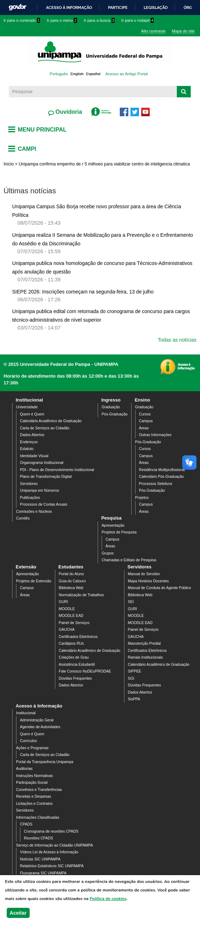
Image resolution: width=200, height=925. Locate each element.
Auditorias (24, 769)
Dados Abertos (32, 435)
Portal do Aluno (71, 574)
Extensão (26, 566)
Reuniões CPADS (38, 838)
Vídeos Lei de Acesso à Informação (49, 852)
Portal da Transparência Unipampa (44, 762)
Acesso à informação (69, 7)
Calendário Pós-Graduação (161, 477)
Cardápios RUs (71, 643)
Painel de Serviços (74, 623)
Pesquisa (111, 518)
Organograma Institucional (41, 463)
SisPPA (134, 699)
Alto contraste (153, 31)
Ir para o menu (62, 20)
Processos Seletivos (156, 484)
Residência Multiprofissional (162, 470)
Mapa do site (183, 31)
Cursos (145, 414)
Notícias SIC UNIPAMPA (40, 859)
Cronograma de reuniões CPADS (51, 831)
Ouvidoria (68, 112)
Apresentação (113, 525)
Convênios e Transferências (39, 790)
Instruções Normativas (34, 776)
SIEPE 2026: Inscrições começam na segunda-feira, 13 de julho (83, 292)
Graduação (111, 407)
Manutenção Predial (144, 643)
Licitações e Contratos (34, 804)
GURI (63, 602)
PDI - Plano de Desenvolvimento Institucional (57, 470)
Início (9, 164)
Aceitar (18, 913)
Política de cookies (107, 898)
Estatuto (27, 449)
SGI (131, 678)
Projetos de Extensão (33, 581)
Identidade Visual (34, 456)
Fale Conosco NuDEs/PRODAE (85, 671)
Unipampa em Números (39, 490)
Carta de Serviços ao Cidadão (45, 428)
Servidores (29, 484)
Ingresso (110, 400)
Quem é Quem (32, 414)
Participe (118, 7)
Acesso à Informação (39, 706)
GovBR (17, 7)
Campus (146, 421)
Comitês (23, 518)
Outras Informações (155, 435)
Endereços (29, 442)
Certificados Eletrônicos (78, 637)
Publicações (30, 498)
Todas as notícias (177, 340)
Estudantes (70, 566)
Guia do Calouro (72, 581)
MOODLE (67, 609)
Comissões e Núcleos (34, 511)
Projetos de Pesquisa (119, 532)
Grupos (108, 553)
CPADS (26, 824)
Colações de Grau (74, 657)
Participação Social (31, 783)
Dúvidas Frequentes (75, 678)
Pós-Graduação (115, 414)
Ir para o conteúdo (22, 20)
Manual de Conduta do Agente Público (159, 588)
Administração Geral (36, 720)
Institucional (29, 400)
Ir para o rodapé (137, 20)
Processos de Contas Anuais (43, 504)
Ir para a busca (99, 20)
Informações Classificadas (37, 817)
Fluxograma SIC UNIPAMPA (43, 873)
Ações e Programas (32, 748)
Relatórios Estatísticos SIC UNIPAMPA (52, 866)
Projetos (142, 498)
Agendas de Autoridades (40, 727)
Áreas (144, 428)
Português (59, 74)
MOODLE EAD (71, 616)
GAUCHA (67, 630)
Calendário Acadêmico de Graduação (51, 421)
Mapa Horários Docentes (148, 581)
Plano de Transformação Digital (46, 477)
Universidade (27, 407)
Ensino (142, 400)
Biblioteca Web (71, 588)
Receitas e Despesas (33, 796)
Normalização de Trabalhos (81, 595)
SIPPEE (135, 671)
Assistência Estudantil (77, 664)
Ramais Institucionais (145, 657)
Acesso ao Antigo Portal (127, 74)
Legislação (156, 7)
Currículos (28, 741)
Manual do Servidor (144, 574)
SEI (131, 602)
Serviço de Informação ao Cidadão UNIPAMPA (54, 845)
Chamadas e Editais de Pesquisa (129, 560)
